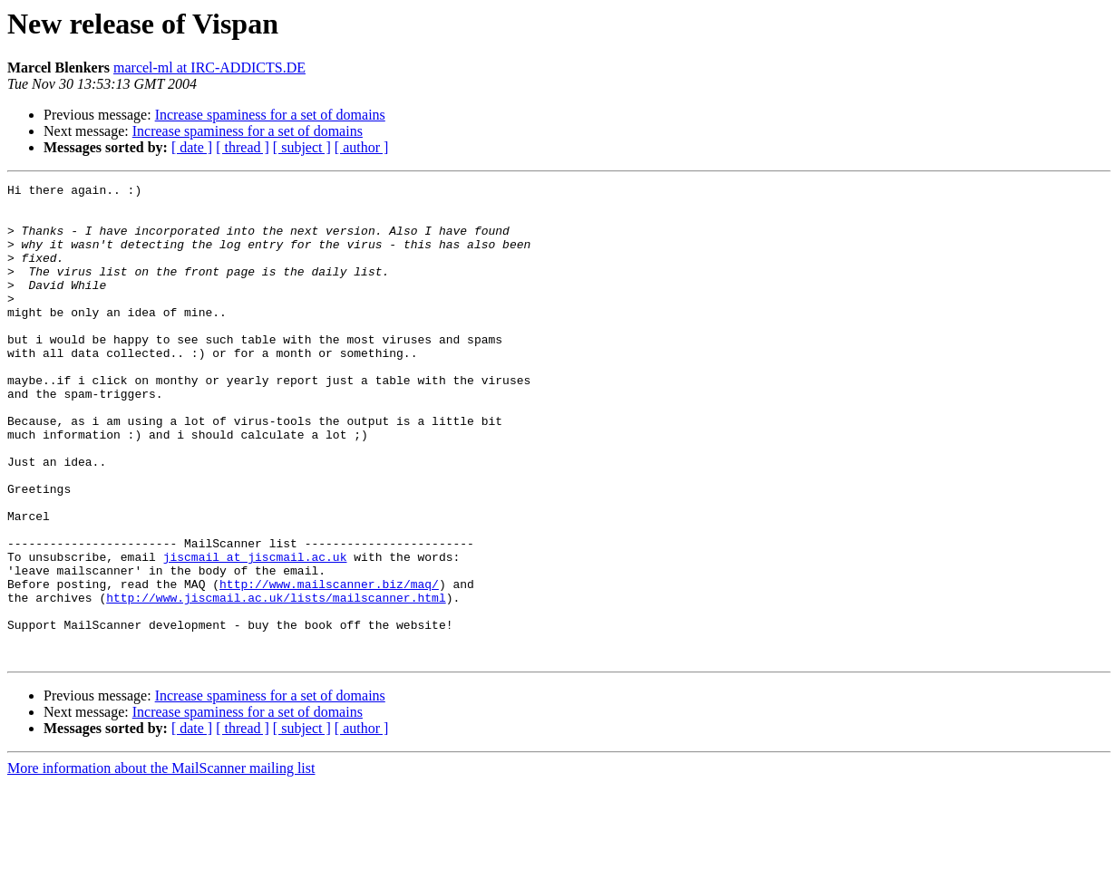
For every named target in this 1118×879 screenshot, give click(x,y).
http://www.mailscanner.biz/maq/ (329, 665)
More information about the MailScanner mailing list (161, 863)
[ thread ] (242, 147)
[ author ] (362, 147)
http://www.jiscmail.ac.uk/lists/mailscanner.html (275, 681)
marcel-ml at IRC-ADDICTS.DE (209, 67)
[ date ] (191, 147)
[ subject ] (302, 147)
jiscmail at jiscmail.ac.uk (255, 632)
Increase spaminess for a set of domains (270, 114)
